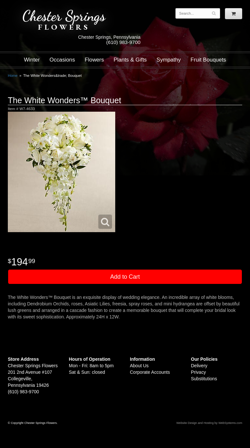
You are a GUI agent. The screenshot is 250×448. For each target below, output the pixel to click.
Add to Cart (125, 276)
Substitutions (204, 378)
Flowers (94, 60)
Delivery (199, 365)
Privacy (198, 372)
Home (13, 75)
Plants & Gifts (130, 60)
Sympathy (169, 60)
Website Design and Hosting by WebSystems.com (209, 423)
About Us (139, 365)
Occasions (62, 60)
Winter (32, 60)
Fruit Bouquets (208, 60)
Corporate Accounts (150, 372)
